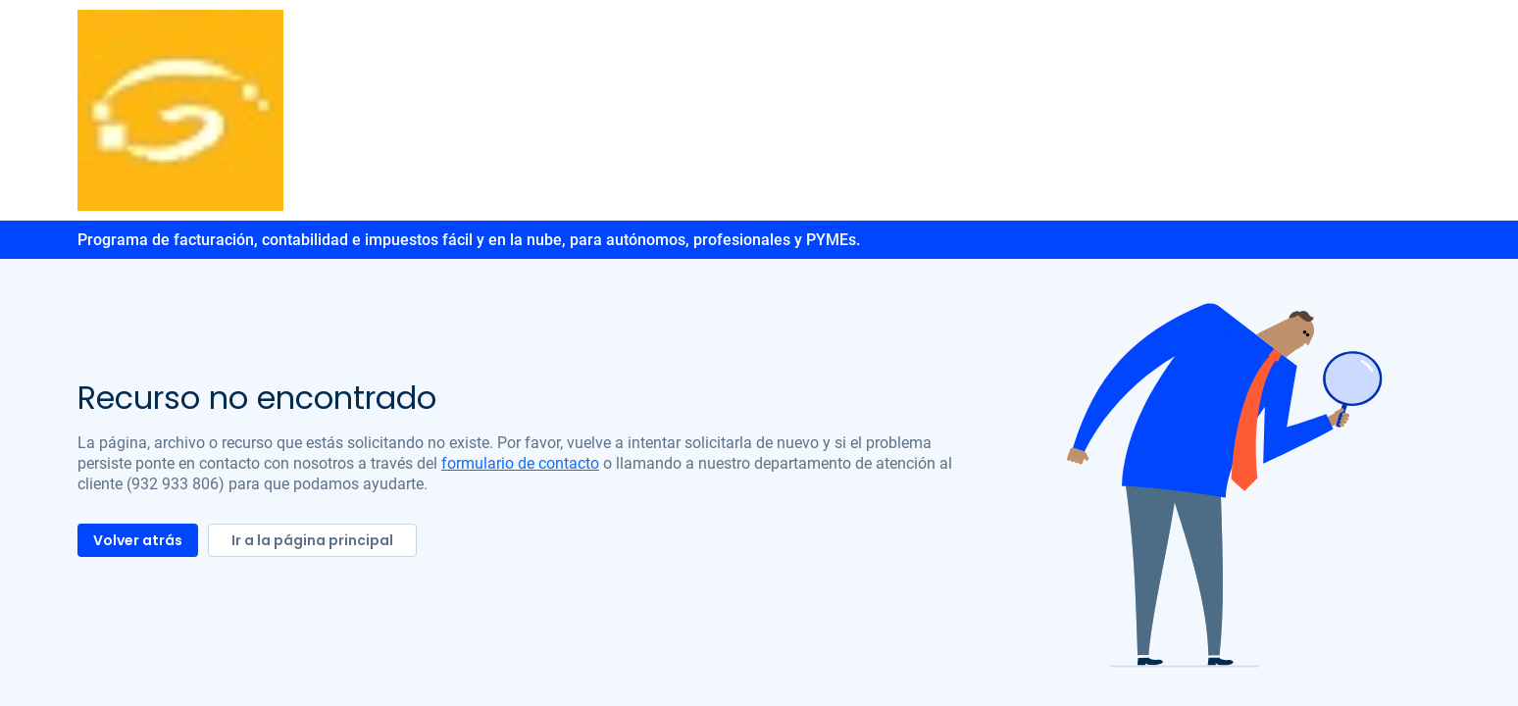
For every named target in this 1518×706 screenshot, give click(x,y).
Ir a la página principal (312, 540)
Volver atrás (137, 540)
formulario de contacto (520, 463)
